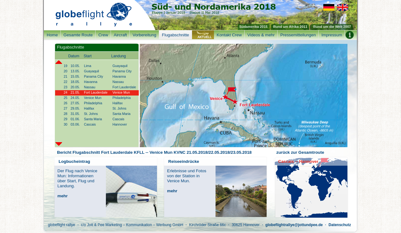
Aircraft (120, 35)
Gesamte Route (78, 35)
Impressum (331, 35)
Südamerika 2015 (253, 26)
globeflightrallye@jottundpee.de (294, 225)
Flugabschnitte (175, 35)
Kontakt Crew (229, 35)
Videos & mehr (261, 35)
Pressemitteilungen (298, 35)
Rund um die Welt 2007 (332, 26)
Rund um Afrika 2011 (290, 26)
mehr (62, 196)
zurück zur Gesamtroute (300, 152)
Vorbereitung (144, 35)
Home (52, 35)
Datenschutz (340, 225)
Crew (103, 35)
